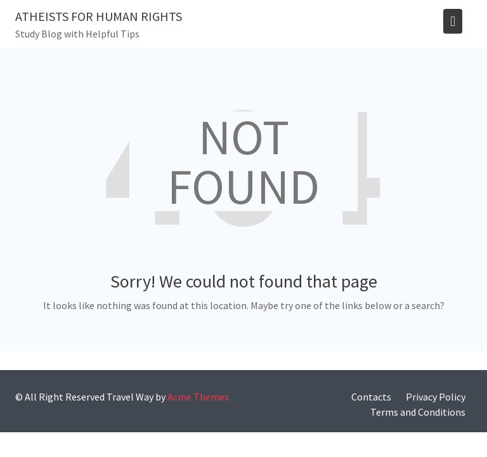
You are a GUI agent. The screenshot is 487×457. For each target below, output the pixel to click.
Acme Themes (198, 396)
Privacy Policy (435, 396)
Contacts (371, 396)
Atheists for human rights (98, 16)
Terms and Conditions (417, 412)
